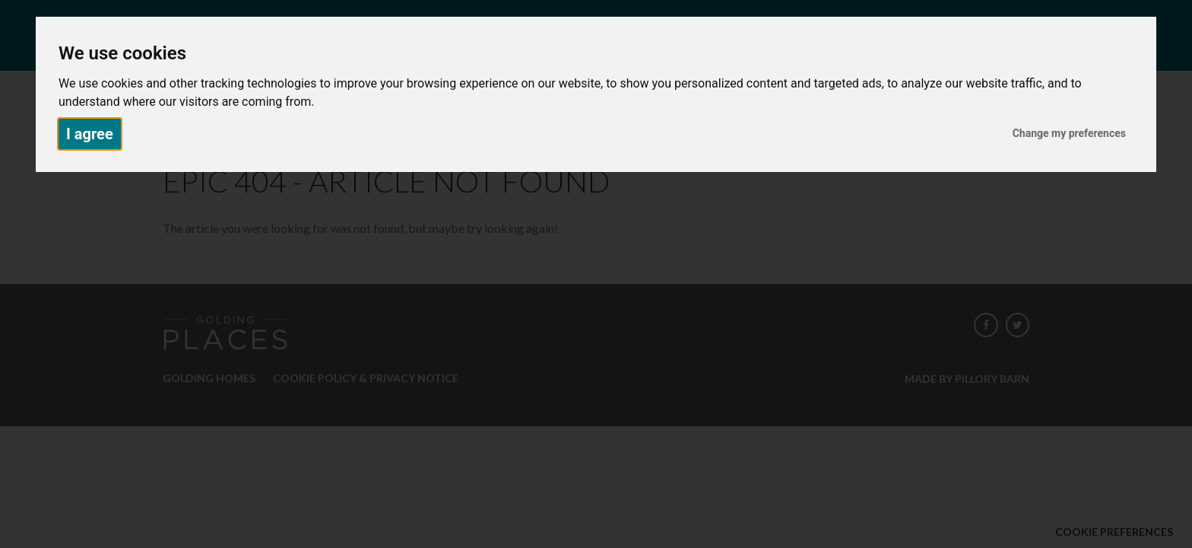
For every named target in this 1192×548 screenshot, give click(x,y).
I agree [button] (89, 134)
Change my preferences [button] (1069, 133)
